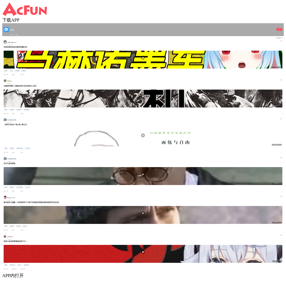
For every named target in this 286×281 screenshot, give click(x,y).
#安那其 (24, 70)
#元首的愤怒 (19, 187)
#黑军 (5, 70)
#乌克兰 (25, 226)
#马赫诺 (17, 70)
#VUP (11, 70)
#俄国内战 (26, 109)
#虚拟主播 (26, 265)
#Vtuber (19, 265)
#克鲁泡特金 (19, 148)
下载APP (10, 20)
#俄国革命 (19, 109)
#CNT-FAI (27, 148)
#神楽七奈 (12, 265)
